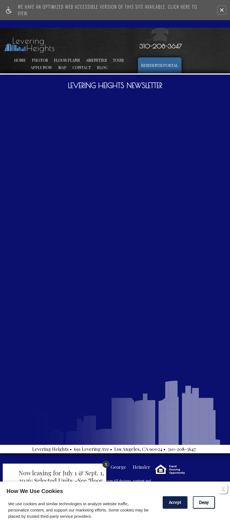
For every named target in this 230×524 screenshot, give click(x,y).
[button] (221, 10)
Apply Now (41, 67)
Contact (81, 67)
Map (62, 67)
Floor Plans (67, 60)
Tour (118, 60)
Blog (102, 67)
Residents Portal (159, 65)
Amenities (96, 60)
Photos (40, 60)
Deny (204, 502)
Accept (175, 502)
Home (20, 60)
